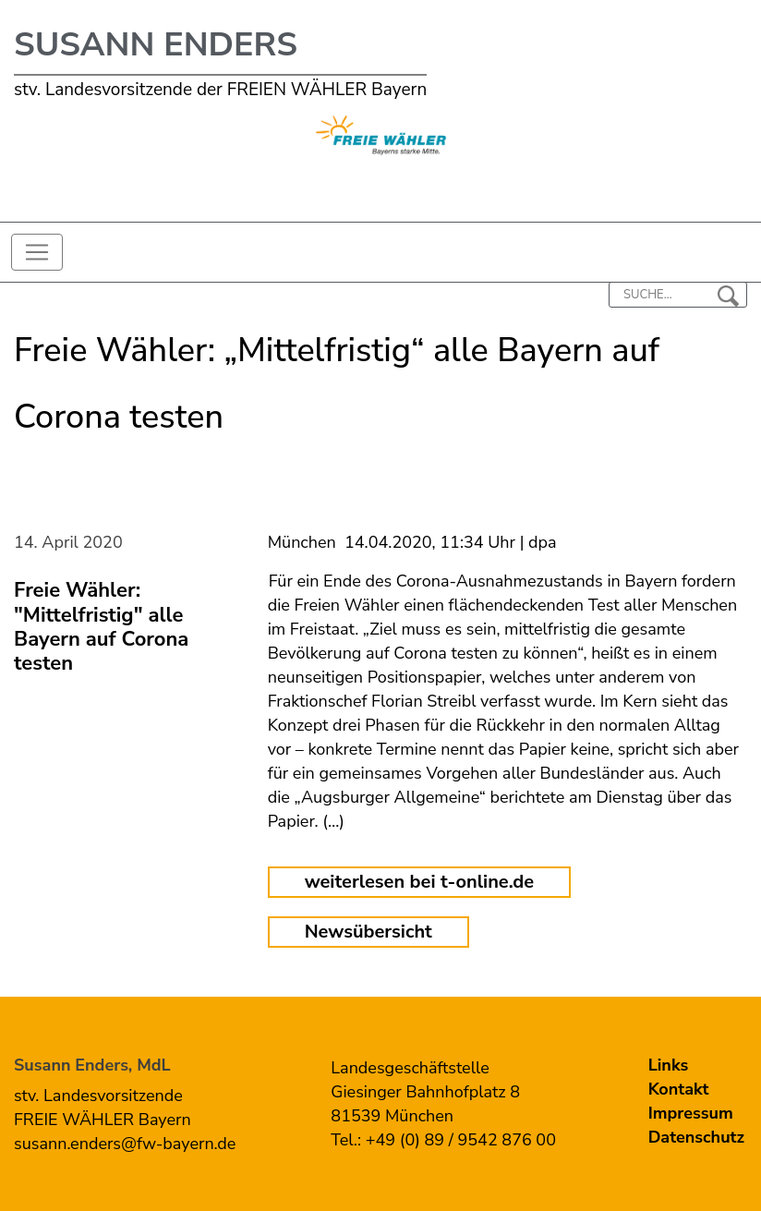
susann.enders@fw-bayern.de (125, 1143)
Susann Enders (155, 44)
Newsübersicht (368, 931)
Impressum (690, 1113)
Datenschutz (696, 1137)
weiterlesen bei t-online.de (419, 881)
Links (668, 1065)
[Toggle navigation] (37, 252)
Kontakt (678, 1089)
